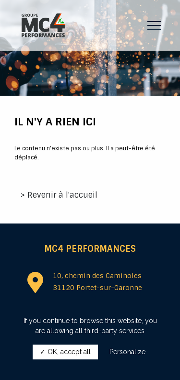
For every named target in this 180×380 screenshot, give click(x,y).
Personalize (127, 352)
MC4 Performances (90, 249)
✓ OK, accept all (65, 352)
